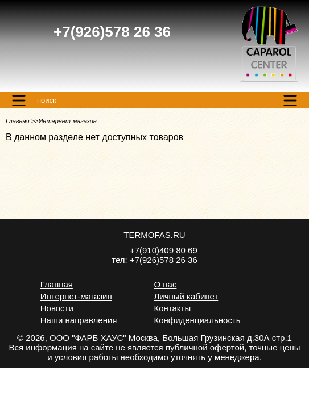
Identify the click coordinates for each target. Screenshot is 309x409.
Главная (18, 121)
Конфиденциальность (197, 320)
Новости (56, 308)
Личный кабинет (186, 296)
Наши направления (78, 320)
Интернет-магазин (76, 296)
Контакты (172, 308)
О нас (165, 284)
